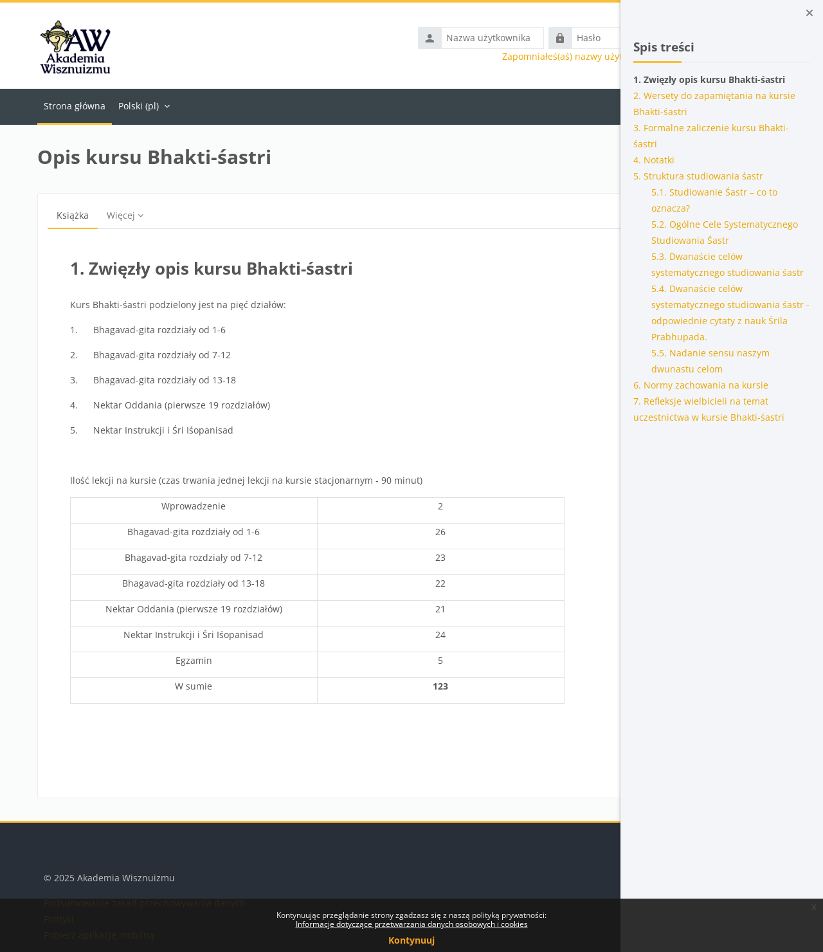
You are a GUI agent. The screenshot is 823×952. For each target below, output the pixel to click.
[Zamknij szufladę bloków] (809, 13)
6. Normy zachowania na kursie (700, 385)
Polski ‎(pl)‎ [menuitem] (132, 106)
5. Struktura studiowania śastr (698, 176)
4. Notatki (653, 160)
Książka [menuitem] (66, 215)
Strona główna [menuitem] (68, 106)
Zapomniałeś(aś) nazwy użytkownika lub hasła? (489, 56)
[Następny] (576, 268)
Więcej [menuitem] (114, 215)
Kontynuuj (411, 940)
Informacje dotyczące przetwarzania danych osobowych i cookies (412, 924)
